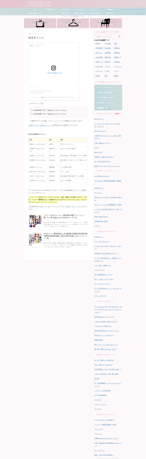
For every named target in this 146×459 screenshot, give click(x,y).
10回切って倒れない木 (80, 13)
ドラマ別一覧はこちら (108, 435)
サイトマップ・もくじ (64, 446)
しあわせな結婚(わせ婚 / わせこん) (105, 302)
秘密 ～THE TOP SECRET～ (103, 429)
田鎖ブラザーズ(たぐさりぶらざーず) (106, 162)
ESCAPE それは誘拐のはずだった (105, 237)
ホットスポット (99, 425)
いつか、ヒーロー (100, 381)
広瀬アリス (98, 61)
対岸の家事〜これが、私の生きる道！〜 (107, 348)
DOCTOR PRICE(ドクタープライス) (105, 311)
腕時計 (116, 74)
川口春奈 (107, 43)
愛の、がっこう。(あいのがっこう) (105, 324)
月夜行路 (110, 9)
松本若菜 (107, 48)
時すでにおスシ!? (95, 9)
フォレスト (97, 409)
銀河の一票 (66, 13)
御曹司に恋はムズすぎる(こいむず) (105, 414)
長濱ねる (117, 48)
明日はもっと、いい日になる (103, 315)
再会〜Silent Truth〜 (100, 205)
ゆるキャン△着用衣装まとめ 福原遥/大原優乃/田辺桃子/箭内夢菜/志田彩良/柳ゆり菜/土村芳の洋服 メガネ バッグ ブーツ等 (65, 236)
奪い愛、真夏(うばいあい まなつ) (104, 328)
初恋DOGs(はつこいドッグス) (103, 298)
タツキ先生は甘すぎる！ (95, 13)
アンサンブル (98, 405)
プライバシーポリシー (86, 446)
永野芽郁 (107, 52)
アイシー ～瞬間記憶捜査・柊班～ (105, 401)
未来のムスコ (98, 180)
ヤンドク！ (97, 185)
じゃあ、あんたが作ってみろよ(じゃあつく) (108, 233)
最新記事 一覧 (51, 9)
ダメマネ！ (97, 385)
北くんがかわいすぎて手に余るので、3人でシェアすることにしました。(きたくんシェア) (108, 291)
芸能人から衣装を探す (104, 90)
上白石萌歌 (98, 56)
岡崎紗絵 (117, 52)
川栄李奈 (117, 61)
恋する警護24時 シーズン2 (102, 257)
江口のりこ (98, 52)
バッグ (116, 70)
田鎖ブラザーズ (110, 13)
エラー (51, 13)
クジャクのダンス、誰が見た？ (104, 396)
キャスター (97, 377)
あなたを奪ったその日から (102, 343)
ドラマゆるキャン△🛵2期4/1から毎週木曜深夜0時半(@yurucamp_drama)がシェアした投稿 (57, 97)
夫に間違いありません (101, 171)
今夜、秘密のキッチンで (35, 13)
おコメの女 (98, 65)
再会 (106, 74)
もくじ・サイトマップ (104, 85)
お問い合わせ (75, 446)
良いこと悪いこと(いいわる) (103, 262)
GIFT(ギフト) (65, 9)
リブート (107, 65)
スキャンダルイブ (100, 277)
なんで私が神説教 (100, 372)
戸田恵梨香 (98, 48)
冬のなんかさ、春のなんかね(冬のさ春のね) (108, 189)
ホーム (36, 9)
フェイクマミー (99, 253)
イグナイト (98, 70)
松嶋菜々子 (117, 56)
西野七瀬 (107, 56)
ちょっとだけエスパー (101, 229)
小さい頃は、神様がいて (102, 249)
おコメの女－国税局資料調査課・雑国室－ (107, 176)
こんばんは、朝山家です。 (102, 306)
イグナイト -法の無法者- (102, 368)
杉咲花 (97, 43)
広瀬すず (107, 61)
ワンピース (117, 65)
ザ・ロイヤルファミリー (102, 266)
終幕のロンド (98, 224)
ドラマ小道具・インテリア (105, 96)
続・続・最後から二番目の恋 (103, 339)
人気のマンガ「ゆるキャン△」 (40, 125)
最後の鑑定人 (98, 319)
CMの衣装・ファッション (105, 101)
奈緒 (115, 43)
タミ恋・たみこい (80, 9)
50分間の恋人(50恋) (100, 209)
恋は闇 (97, 74)
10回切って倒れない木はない (103, 153)
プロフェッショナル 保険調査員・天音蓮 (107, 193)
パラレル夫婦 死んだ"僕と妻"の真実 (105, 352)
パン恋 (107, 70)
